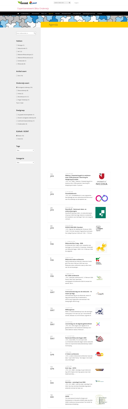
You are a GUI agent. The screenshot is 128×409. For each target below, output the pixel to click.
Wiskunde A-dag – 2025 (71, 332)
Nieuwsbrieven (66, 13)
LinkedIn (99, 13)
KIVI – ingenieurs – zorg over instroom (75, 319)
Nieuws (57, 13)
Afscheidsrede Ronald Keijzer (72, 311)
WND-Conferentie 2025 (71, 297)
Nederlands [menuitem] (58, 405)
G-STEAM (67, 341)
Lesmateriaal (77, 13)
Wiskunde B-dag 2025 (71, 328)
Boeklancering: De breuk (71, 322)
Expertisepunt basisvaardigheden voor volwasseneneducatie (81, 306)
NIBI (66, 337)
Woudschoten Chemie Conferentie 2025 (75, 360)
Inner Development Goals (71, 325)
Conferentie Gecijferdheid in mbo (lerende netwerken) (79, 308)
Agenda (51, 13)
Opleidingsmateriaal (89, 13)
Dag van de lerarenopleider (72, 353)
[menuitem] (57, 404)
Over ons (44, 13)
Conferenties (25, 13)
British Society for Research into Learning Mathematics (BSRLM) (82, 355)
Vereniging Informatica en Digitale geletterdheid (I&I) (79, 364)
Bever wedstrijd (69, 344)
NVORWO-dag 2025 (70, 317)
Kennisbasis (35, 13)
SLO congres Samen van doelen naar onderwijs (77, 314)
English (77, 3)
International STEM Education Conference (76, 348)
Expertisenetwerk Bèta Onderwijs (33, 8)
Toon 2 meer (19, 103)
